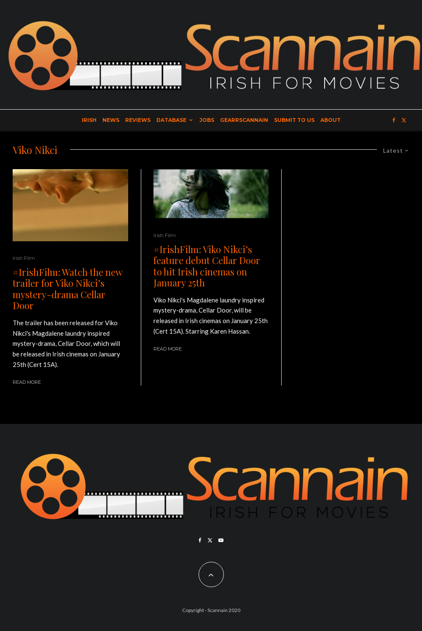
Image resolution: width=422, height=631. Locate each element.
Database (171, 120)
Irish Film (24, 258)
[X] (403, 120)
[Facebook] (394, 120)
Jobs (206, 120)
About (330, 120)
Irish (89, 120)
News (110, 120)
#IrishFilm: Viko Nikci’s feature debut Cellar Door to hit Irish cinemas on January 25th (206, 266)
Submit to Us (294, 120)
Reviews (138, 120)
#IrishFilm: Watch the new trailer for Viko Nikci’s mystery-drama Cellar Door (67, 289)
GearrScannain (244, 120)
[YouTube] (220, 540)
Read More (27, 382)
